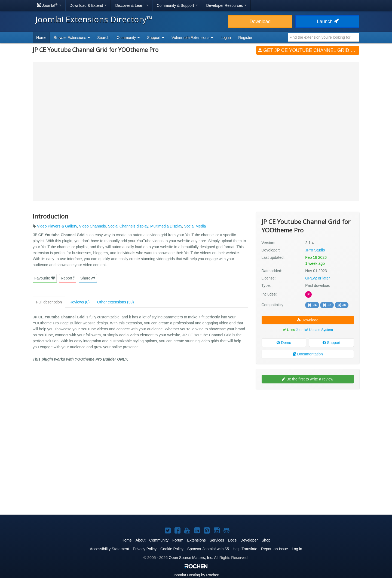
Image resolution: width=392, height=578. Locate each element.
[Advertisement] (307, 428)
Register (245, 37)
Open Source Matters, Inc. (191, 557)
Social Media (195, 226)
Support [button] (155, 37)
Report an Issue (274, 549)
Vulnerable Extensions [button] (192, 37)
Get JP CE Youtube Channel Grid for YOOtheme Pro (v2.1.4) (308, 50)
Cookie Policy (171, 549)
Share (87, 278)
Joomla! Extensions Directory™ (94, 19)
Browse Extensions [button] (72, 37)
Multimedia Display (166, 226)
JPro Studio (315, 250)
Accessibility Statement (109, 549)
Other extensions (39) (115, 302)
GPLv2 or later (317, 278)
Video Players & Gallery (57, 226)
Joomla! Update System (314, 330)
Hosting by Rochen (196, 575)
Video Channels (92, 226)
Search (103, 37)
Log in (225, 37)
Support (331, 342)
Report (68, 278)
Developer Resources (226, 5)
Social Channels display (128, 226)
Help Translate (245, 549)
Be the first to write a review (307, 379)
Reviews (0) (79, 302)
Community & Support (177, 5)
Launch (327, 21)
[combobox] (323, 37)
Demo (284, 342)
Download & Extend (88, 5)
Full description (49, 302)
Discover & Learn (131, 5)
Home (41, 37)
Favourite (44, 278)
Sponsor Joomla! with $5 (208, 549)
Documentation (308, 354)
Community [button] (128, 37)
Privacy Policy (145, 549)
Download (260, 21)
